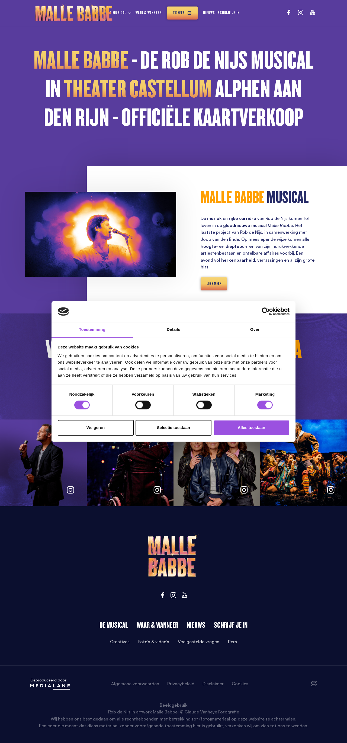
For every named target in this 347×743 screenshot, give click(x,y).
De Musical (113, 625)
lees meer (214, 283)
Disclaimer (213, 683)
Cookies (240, 683)
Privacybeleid (180, 683)
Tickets (182, 13)
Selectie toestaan (173, 427)
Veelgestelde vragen (198, 641)
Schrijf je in (229, 13)
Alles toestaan (251, 427)
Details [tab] (173, 329)
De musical (117, 13)
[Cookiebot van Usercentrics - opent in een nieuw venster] (266, 312)
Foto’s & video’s (153, 641)
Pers (232, 641)
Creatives (120, 641)
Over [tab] (255, 329)
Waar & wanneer (149, 13)
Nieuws (209, 13)
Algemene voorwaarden (135, 683)
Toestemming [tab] (92, 329)
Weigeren (95, 427)
